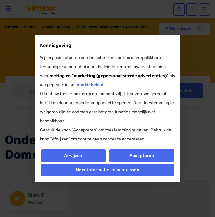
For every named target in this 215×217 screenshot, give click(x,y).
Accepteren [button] (141, 155)
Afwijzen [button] (73, 155)
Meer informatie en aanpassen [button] (107, 169)
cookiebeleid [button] (90, 84)
